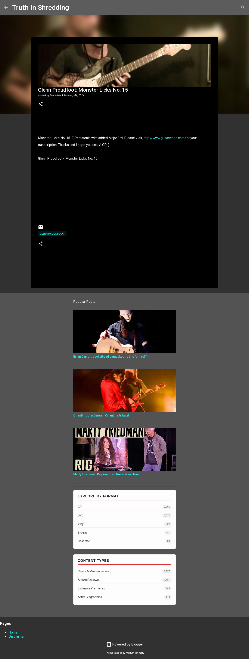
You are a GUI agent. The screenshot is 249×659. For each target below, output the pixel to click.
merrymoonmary (135, 653)
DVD (124, 515)
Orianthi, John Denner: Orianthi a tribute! (101, 415)
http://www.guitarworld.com (164, 138)
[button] (40, 104)
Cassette (124, 541)
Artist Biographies (124, 597)
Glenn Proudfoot (52, 233)
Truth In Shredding (40, 7)
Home (13, 632)
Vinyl (124, 524)
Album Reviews (124, 580)
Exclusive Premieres (124, 588)
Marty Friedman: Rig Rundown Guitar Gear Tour (106, 474)
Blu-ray (124, 533)
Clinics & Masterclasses (124, 571)
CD (124, 507)
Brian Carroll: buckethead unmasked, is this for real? (110, 356)
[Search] (75, 7)
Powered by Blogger (124, 644)
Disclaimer (17, 636)
